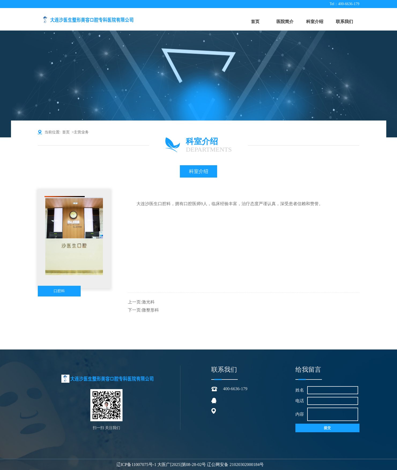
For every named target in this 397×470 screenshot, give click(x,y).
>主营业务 (80, 132)
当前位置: (53, 132)
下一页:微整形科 (143, 310)
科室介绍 (314, 21)
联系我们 (344, 21)
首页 (255, 21)
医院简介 (285, 21)
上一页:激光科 (141, 302)
